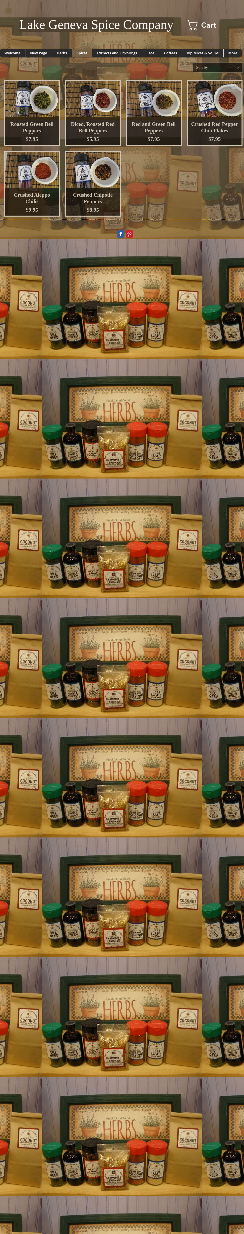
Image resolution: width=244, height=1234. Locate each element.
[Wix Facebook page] (120, 234)
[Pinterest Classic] (129, 234)
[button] (8, 9)
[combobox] (218, 68)
